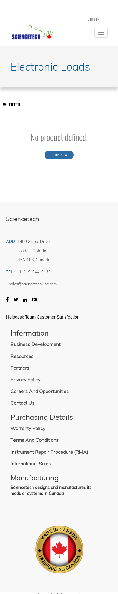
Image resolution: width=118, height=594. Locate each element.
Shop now (59, 155)
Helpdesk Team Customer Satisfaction (42, 317)
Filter (11, 105)
